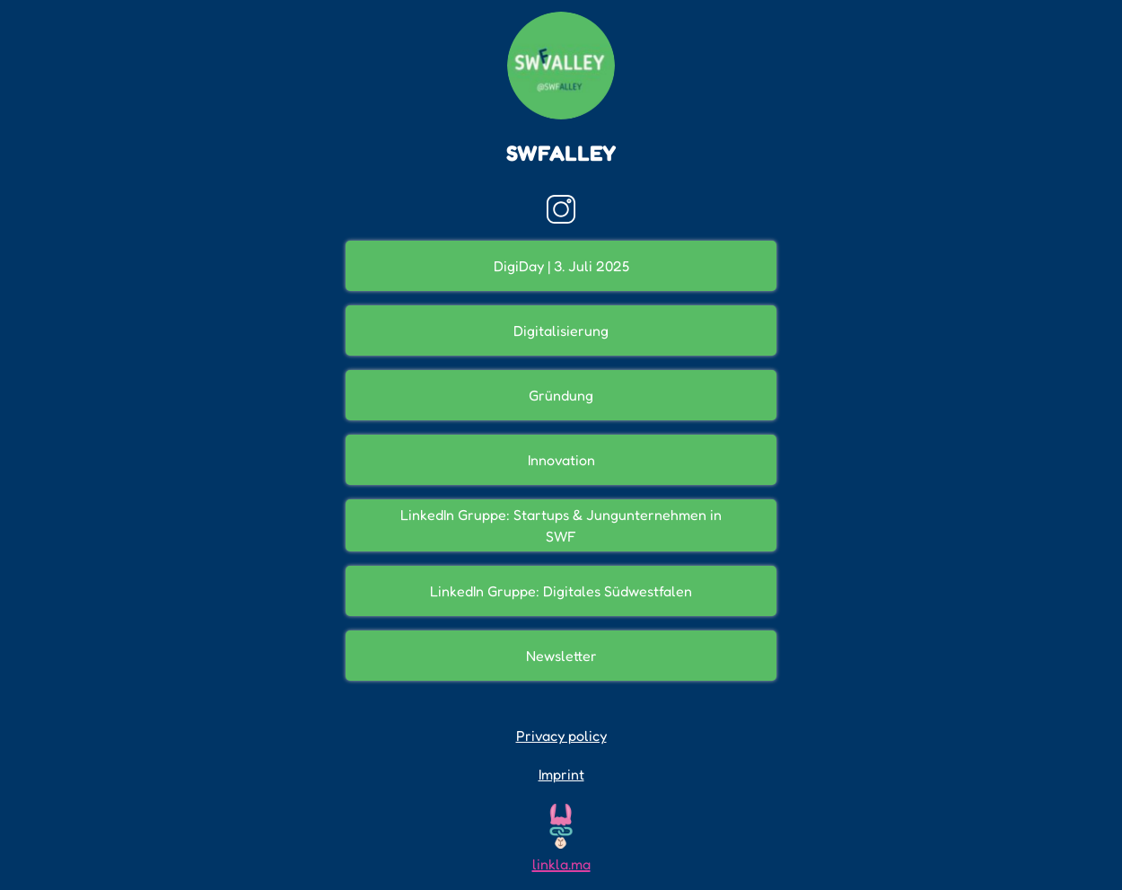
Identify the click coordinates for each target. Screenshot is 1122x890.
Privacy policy (561, 735)
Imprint (561, 774)
